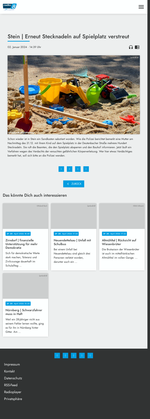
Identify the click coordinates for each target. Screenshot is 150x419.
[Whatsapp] (73, 355)
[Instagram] (65, 355)
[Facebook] (57, 355)
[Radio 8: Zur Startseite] (38, 6)
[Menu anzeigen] (141, 6)
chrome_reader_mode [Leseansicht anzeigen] (137, 47)
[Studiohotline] (82, 355)
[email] (90, 355)
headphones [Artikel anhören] (130, 47)
